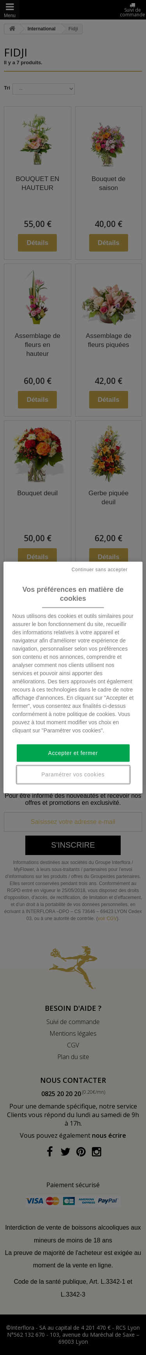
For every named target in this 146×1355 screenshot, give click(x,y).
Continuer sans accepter (100, 569)
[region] (73, 678)
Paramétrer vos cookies (72, 774)
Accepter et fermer (73, 753)
